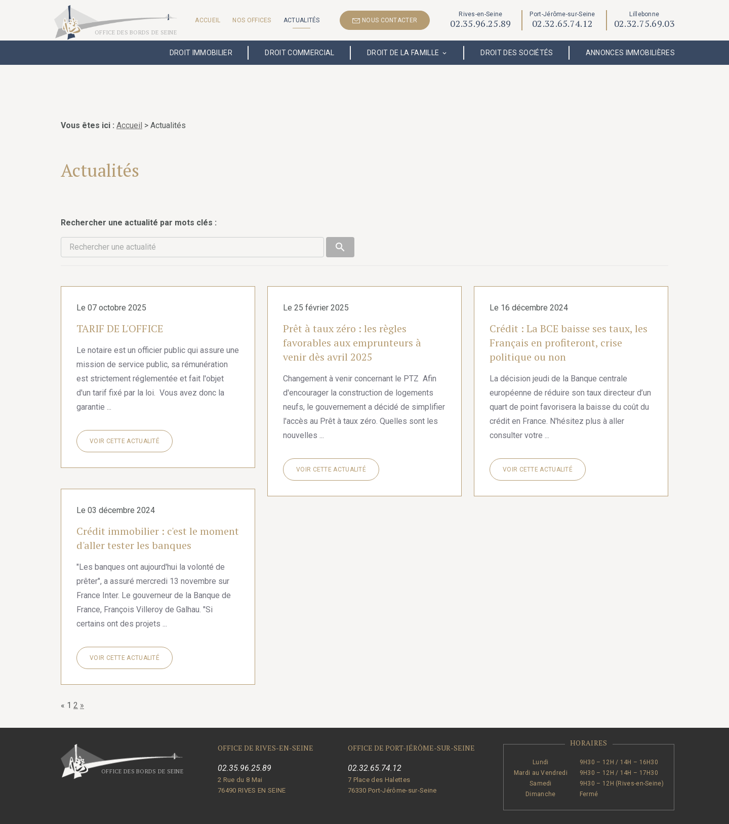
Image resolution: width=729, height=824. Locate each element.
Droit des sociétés (516, 53)
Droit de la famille (403, 53)
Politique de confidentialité (381, 812)
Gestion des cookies (511, 812)
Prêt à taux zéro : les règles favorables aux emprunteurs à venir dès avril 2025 (352, 316)
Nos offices (251, 20)
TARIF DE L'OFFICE (119, 302)
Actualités (302, 20)
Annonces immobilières (630, 53)
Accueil (207, 20)
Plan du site (450, 812)
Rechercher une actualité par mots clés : (139, 196)
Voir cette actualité (124, 414)
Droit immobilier (201, 53)
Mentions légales (303, 812)
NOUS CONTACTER (385, 20)
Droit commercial (300, 53)
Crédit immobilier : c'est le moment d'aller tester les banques (157, 512)
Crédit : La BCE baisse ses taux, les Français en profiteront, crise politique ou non (568, 316)
